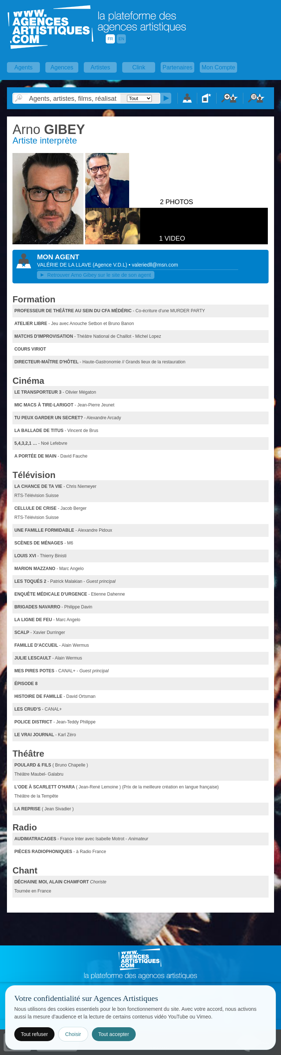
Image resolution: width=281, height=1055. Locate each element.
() (110, 265)
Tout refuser (34, 1034)
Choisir (73, 1034)
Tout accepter (113, 1034)
